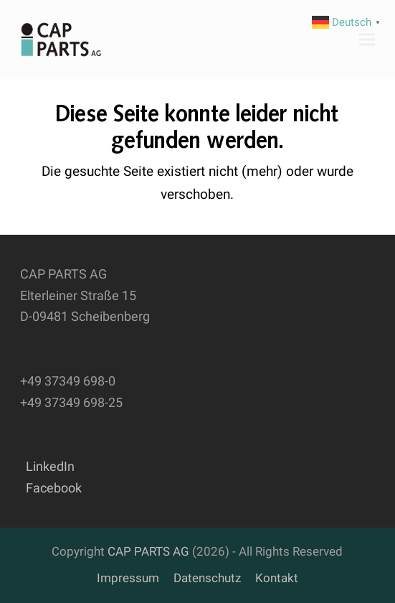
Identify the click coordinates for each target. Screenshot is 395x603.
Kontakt (276, 578)
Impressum (128, 578)
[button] (367, 39)
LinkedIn (47, 466)
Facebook (51, 487)
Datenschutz (207, 578)
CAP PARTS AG (148, 551)
